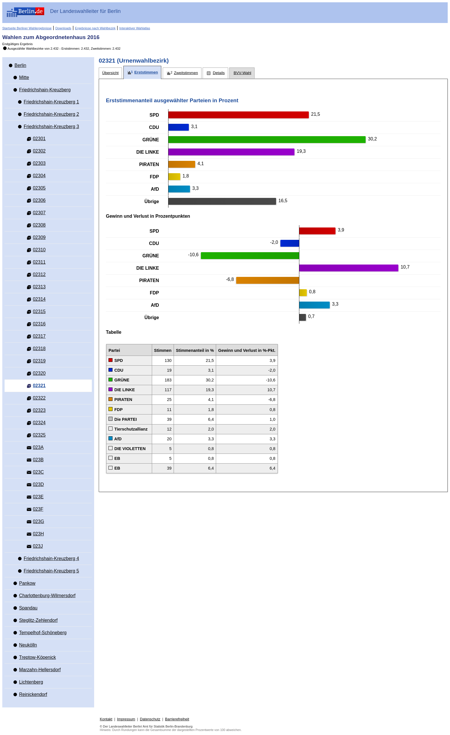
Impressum (126, 719)
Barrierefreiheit (177, 719)
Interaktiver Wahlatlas (134, 28)
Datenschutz (150, 719)
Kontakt (106, 719)
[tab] (110, 73)
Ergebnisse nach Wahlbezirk (95, 28)
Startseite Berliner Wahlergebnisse (27, 28)
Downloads (63, 28)
